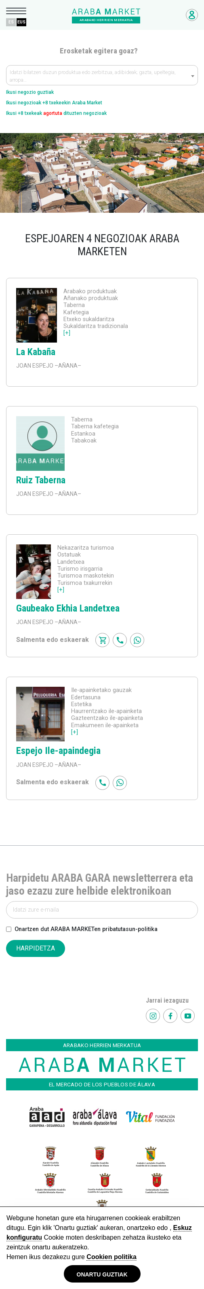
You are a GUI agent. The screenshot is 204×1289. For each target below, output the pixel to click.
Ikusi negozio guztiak (30, 92)
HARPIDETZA (35, 948)
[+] (66, 333)
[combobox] (102, 75)
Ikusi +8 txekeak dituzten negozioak (56, 113)
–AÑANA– (67, 365)
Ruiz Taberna (40, 480)
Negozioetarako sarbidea (192, 15)
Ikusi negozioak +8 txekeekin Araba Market (54, 103)
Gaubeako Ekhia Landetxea (68, 608)
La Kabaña (35, 352)
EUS (21, 22)
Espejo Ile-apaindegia (58, 750)
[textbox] (102, 77)
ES (11, 22)
